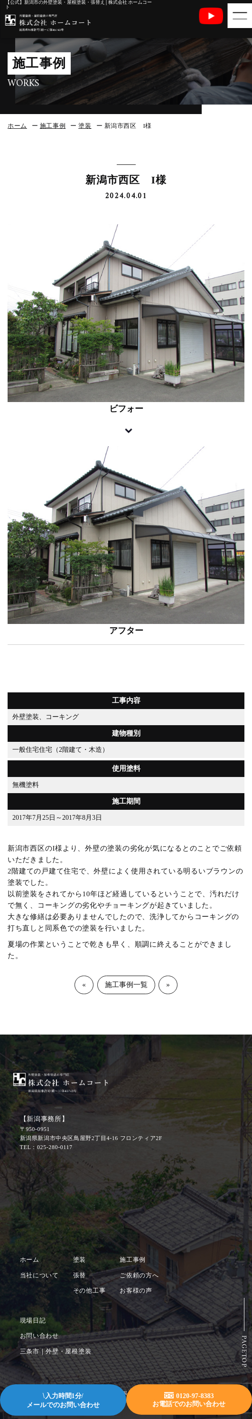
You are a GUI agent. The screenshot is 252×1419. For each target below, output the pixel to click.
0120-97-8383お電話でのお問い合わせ (188, 1399)
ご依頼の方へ (139, 1275)
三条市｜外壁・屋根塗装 (56, 1351)
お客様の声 (136, 1290)
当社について (39, 1275)
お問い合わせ (39, 1336)
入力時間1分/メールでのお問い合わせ (63, 1400)
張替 (79, 1275)
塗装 (84, 125)
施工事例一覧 (126, 984)
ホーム (17, 125)
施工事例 (53, 125)
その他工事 (89, 1290)
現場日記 (33, 1320)
